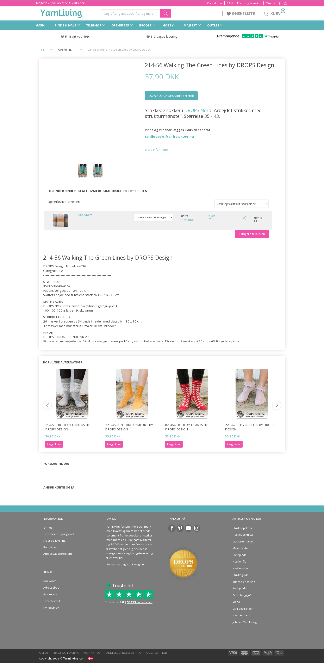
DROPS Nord (197, 110)
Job (164, 653)
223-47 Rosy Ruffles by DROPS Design (249, 427)
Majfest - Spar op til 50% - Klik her (60, 3)
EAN (230, 3)
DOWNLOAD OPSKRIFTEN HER (171, 95)
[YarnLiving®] (61, 12)
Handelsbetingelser (119, 653)
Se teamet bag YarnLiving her (125, 564)
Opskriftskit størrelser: (64, 201)
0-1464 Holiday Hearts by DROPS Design (186, 427)
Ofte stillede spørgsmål (58, 534)
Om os (270, 3)
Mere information (157, 149)
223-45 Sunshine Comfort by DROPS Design (129, 427)
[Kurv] (274, 13)
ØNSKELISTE (241, 13)
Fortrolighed (148, 653)
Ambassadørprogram (57, 553)
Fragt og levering (249, 3)
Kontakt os (214, 3)
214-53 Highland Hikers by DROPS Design (67, 427)
